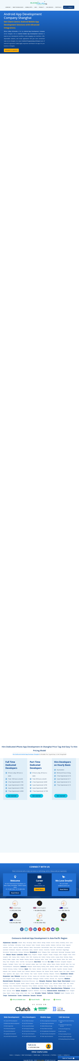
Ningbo (9, 959)
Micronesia (17, 981)
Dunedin (23, 983)
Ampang (35, 976)
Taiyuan (46, 959)
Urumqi (54, 959)
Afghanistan (7, 942)
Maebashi (28, 971)
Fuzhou (73, 954)
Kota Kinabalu (62, 976)
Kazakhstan (64, 974)
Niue (68, 983)
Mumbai (58, 964)
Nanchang (66, 957)
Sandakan (41, 978)
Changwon (72, 990)
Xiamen (70, 959)
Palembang (65, 966)
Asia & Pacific (35, 999)
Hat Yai (72, 993)
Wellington (12, 988)
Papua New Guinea (56, 988)
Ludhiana (49, 964)
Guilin (10, 957)
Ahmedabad (57, 961)
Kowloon (43, 957)
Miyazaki (47, 971)
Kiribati (71, 974)
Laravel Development (10, 1031)
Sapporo (18, 973)
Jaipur (37, 964)
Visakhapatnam (16, 966)
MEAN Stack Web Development (12, 1023)
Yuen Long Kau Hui (29, 961)
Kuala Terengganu (7, 978)
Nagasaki (56, 971)
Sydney (30, 949)
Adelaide (20, 942)
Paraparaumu (25, 986)
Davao (4, 990)
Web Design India (9, 1026)
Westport (18, 988)
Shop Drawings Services (65, 1034)
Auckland (73, 981)
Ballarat (34, 942)
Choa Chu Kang (43, 990)
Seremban (46, 978)
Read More (15, 893)
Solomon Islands (52, 990)
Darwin (23, 945)
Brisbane (48, 942)
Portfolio (53, 1055)
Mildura (31, 947)
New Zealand (66, 981)
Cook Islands (12, 983)
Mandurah (21, 947)
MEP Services (63, 1031)
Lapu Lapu (9, 990)
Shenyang (27, 959)
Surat (74, 964)
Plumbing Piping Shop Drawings (67, 1039)
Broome (53, 942)
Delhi (24, 964)
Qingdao (13, 959)
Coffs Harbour (18, 945)
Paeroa (10, 986)
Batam (47, 966)
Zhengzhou (12, 961)
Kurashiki (19, 971)
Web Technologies (27, 1055)
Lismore (10, 947)
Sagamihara (9, 973)
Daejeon (8, 993)
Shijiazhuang (37, 959)
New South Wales (45, 947)
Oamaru (72, 983)
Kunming (48, 957)
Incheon (22, 993)
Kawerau (47, 983)
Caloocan (73, 988)
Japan (26, 969)
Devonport (28, 945)
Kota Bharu (56, 976)
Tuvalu (20, 995)
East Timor (37, 961)
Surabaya (15, 969)
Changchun (34, 954)
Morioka (51, 971)
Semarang (10, 969)
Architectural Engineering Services (65, 1025)
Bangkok (62, 993)
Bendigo (44, 942)
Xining (4, 961)
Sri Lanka (38, 993)
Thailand (57, 993)
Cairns (71, 942)
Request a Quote (11, 50)
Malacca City (23, 978)
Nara (64, 971)
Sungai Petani (61, 978)
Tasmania (41, 949)
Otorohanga (5, 986)
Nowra (51, 947)
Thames (55, 986)
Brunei (14, 954)
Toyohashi (40, 973)
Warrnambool (6, 952)
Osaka (4, 973)
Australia (14, 942)
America (58, 999)
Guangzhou (5, 957)
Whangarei (28, 988)
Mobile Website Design (47, 1026)
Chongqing (55, 954)
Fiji (49, 961)
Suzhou (42, 959)
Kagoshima (59, 969)
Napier (64, 983)
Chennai (16, 964)
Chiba (30, 969)
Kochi (41, 964)
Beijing (29, 954)
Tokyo (31, 973)
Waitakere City (6, 988)
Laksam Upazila (54, 952)
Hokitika (37, 983)
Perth (55, 947)
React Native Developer (47, 1028)
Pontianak (5, 969)
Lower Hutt (55, 983)
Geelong (43, 945)
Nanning (5, 959)
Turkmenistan (12, 995)
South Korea (61, 990)
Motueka (60, 983)
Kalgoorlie (68, 945)
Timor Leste (44, 961)
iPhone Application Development (49, 1021)
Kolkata (44, 964)
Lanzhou (53, 957)
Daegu (4, 993)
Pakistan (43, 988)
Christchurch (5, 983)
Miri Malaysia (29, 978)
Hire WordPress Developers (29, 1031)
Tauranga (51, 986)
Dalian (60, 954)
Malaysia (17, 976)
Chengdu (51, 954)
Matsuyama (39, 971)
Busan (67, 990)
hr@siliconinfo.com (39, 885)
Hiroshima (54, 969)
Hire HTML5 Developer (28, 1021)
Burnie (67, 942)
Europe (47, 999)
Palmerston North (17, 986)
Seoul (26, 993)
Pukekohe (35, 986)
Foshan (69, 954)
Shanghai (22, 959)
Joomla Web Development (11, 1036)
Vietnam (39, 995)
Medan (61, 966)
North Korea (35, 988)
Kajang (47, 976)
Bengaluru (5, 964)
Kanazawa (65, 969)
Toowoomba (46, 949)
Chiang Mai (67, 993)
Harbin (27, 957)
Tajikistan (50, 993)
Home (11, 1055)
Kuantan (13, 978)
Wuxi (67, 959)
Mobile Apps (37, 1055)
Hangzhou (23, 957)
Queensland (5, 949)
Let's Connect (68, 7)
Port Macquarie (60, 947)
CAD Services (45, 1055)
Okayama (72, 971)
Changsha (40, 954)
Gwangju (17, 993)
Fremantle (38, 945)
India (52, 961)
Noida (67, 964)
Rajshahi (73, 952)
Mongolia (42, 981)
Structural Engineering (65, 1028)
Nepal (59, 981)
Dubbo (33, 945)
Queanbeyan (67, 947)
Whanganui (22, 988)
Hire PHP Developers (28, 1023)
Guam (37, 981)
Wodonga (20, 952)
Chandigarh (10, 964)
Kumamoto (14, 971)
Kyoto (23, 971)
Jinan (40, 957)
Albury (24, 942)
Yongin (32, 993)
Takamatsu (26, 973)
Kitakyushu (5, 971)
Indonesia (23, 966)
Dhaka (48, 952)
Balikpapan (29, 966)
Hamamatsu (44, 969)
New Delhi (63, 964)
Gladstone (53, 945)
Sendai (21, 973)
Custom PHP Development (11, 1021)
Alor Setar (30, 976)
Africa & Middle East (18, 999)
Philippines (66, 988)
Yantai (7, 961)
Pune (70, 964)
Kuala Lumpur (69, 976)
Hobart (63, 945)
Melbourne (26, 947)
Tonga (5, 995)
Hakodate (39, 969)
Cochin (20, 964)
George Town (24, 976)
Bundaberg (62, 942)
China (25, 954)
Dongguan (65, 954)
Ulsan (29, 993)
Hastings (32, 983)
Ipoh (38, 976)
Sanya (17, 959)
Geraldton (48, 945)
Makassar (52, 966)
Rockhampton (12, 949)
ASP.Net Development (10, 1028)
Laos (12, 976)
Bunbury (57, 942)
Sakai (14, 973)
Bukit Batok (36, 990)
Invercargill (42, 983)
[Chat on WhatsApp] (57, 929)
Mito (43, 971)
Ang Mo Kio (30, 990)
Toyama (35, 973)
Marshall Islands (8, 981)
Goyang (13, 993)
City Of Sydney (11, 945)
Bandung (43, 966)
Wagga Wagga (66, 949)
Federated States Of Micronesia (28, 981)
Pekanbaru (71, 966)
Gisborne (28, 983)
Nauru (55, 981)
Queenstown (40, 986)
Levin (51, 983)
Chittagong (44, 952)
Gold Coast (58, 945)
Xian (74, 959)
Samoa (18, 990)
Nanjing (70, 957)
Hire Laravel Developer (28, 1026)
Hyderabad (28, 964)
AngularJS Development (10, 1033)
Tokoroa (64, 986)
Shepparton (18, 949)
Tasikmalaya (21, 969)
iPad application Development (48, 1031)
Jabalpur (33, 964)
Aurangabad (63, 961)
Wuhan (63, 959)
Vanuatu (33, 995)
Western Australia (14, 952)
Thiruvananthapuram (7, 966)
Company (17, 1055)
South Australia (25, 949)
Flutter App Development (47, 1036)
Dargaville (18, 983)
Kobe (9, 971)
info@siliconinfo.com (64, 885)
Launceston (5, 947)
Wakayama (51, 973)
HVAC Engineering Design (66, 1036)
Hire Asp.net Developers (29, 1033)
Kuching (17, 978)
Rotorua (46, 986)
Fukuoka (34, 969)
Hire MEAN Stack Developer (29, 1036)
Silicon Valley (40, 1060)
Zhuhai (17, 961)
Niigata (67, 971)
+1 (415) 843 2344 (33, 1047)
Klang (51, 976)
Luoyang (57, 957)
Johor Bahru (43, 976)
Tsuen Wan (22, 961)
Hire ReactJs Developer (28, 1028)
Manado (57, 966)
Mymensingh (61, 952)
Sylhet (4, 954)
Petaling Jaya (35, 978)
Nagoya (60, 971)
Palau (48, 988)
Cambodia (20, 954)
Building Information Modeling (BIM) (67, 1021)
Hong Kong (35, 957)
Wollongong (26, 952)
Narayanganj (68, 952)
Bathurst (39, 942)
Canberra (5, 945)
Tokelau (59, 986)
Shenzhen (32, 959)
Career (60, 1055)
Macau (61, 957)
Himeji (49, 969)
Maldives (67, 978)
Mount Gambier (37, 947)
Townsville (52, 949)
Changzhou (45, 954)
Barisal (39, 952)
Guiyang (14, 957)
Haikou (18, 957)
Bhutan (8, 954)
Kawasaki (70, 969)
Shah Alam (52, 978)
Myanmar (49, 981)
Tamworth (35, 949)
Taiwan (44, 993)
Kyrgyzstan (6, 976)
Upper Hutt (69, 986)
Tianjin (50, 959)
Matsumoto (33, 971)
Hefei (31, 957)
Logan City (15, 947)
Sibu (56, 978)
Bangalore (69, 961)
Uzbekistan (26, 995)
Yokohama (57, 973)
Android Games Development (48, 1033)
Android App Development (48, 1023)
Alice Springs (29, 942)
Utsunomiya (45, 973)
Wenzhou (59, 959)
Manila (13, 990)
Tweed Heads (59, 949)
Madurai (53, 964)
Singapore (24, 990)
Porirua (30, 986)
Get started (12, 796)
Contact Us (67, 1055)
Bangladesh (33, 952)
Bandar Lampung (37, 966)
